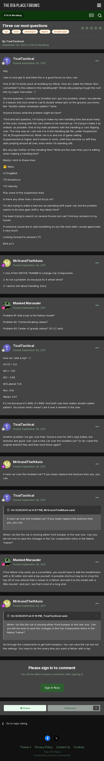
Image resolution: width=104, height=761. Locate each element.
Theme (25, 747)
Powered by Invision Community (52, 755)
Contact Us (63, 747)
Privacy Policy (44, 747)
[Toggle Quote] (8, 510)
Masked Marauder (27, 303)
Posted (29, 63)
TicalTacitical (15, 41)
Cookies (79, 747)
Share (25, 708)
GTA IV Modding (39, 44)
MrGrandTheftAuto (28, 261)
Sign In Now (52, 687)
